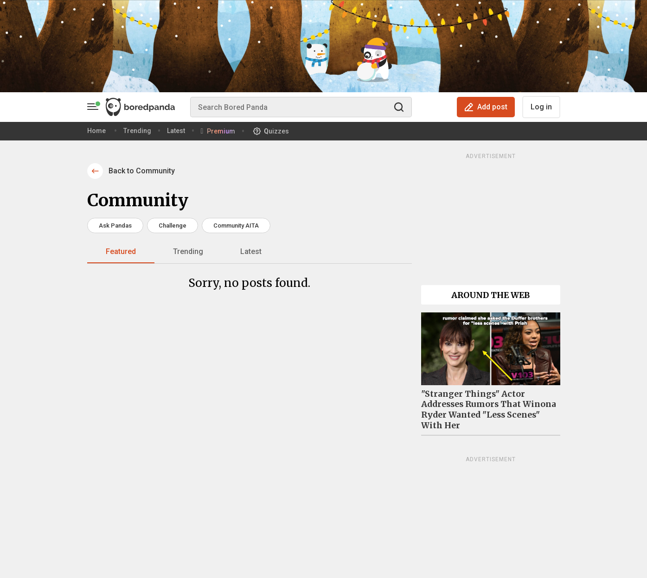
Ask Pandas (115, 225)
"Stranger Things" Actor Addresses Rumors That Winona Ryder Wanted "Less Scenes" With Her (488, 410)
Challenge (172, 225)
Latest (176, 130)
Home (96, 130)
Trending (137, 130)
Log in (541, 106)
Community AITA (236, 225)
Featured (121, 251)
